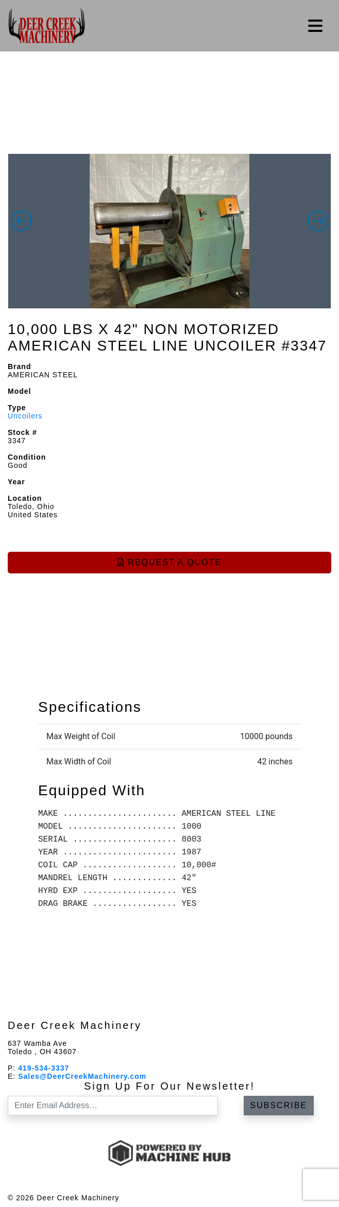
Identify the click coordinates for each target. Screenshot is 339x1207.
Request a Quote (169, 562)
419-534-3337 (43, 1068)
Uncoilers (25, 416)
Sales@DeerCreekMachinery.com (82, 1076)
